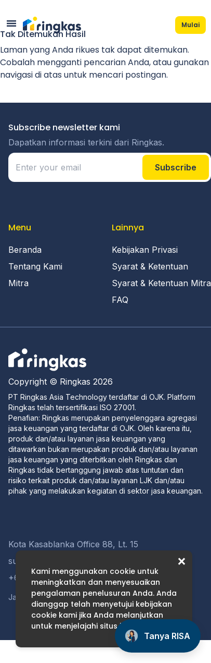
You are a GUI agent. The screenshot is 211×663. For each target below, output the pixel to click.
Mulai (190, 24)
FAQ (120, 299)
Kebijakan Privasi (145, 249)
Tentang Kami (35, 266)
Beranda (25, 249)
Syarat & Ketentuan (150, 266)
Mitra (18, 283)
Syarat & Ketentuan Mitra (161, 283)
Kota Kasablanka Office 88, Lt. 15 (73, 544)
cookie (122, 571)
